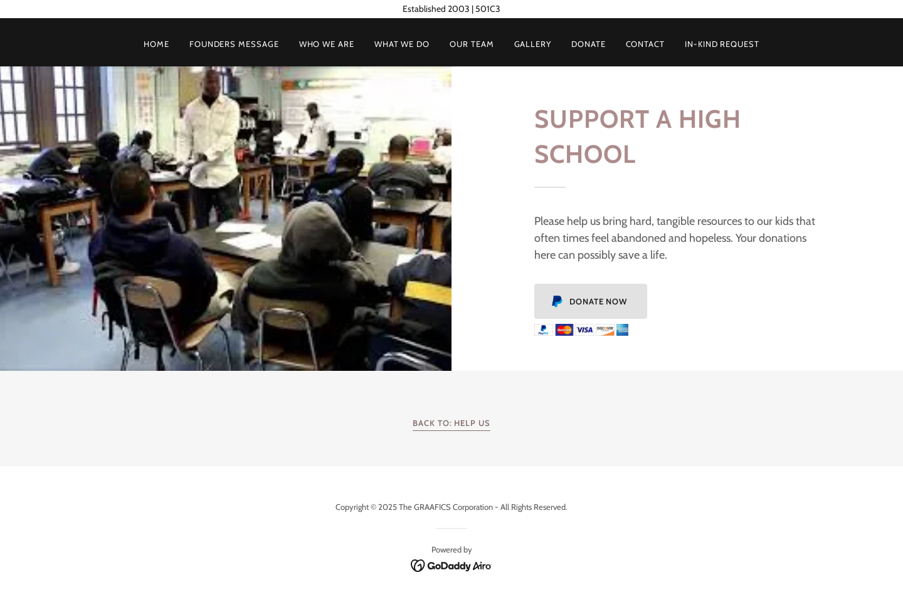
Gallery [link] (532, 44)
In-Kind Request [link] (722, 44)
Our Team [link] (472, 44)
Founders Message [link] (234, 44)
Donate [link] (588, 44)
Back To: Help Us (451, 423)
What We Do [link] (402, 44)
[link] (452, 564)
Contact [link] (645, 44)
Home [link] (156, 44)
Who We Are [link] (326, 44)
